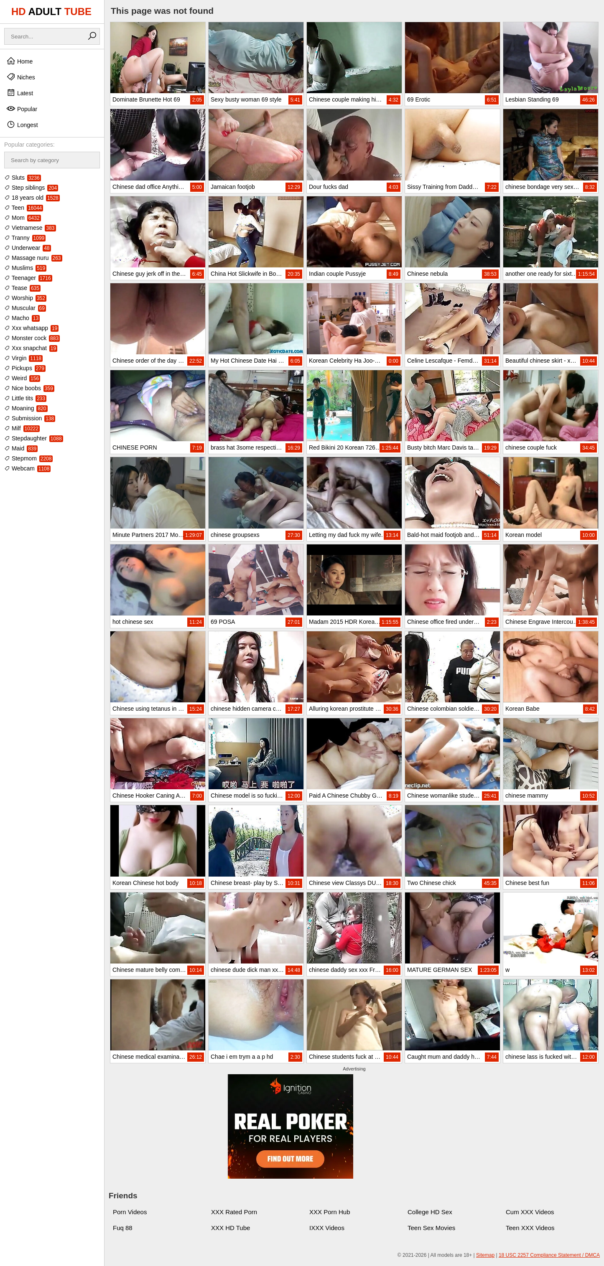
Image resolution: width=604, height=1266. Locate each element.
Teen (23, 207)
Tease (22, 288)
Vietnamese (30, 227)
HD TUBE (51, 11)
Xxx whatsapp (31, 328)
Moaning (26, 408)
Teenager (28, 278)
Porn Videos (130, 1211)
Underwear (27, 247)
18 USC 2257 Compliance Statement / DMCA (549, 1255)
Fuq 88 (123, 1227)
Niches (20, 76)
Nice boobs (29, 388)
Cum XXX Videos (530, 1211)
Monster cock (32, 338)
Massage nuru (33, 257)
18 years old (32, 197)
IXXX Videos (326, 1227)
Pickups (25, 368)
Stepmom (28, 458)
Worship (25, 298)
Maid (21, 448)
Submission (29, 418)
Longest (22, 124)
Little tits (25, 398)
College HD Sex (430, 1211)
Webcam (27, 468)
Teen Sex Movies (431, 1227)
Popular (21, 108)
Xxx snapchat (30, 348)
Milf (22, 428)
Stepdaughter (33, 438)
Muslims (25, 267)
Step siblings (31, 187)
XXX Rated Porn (234, 1211)
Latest (19, 92)
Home (19, 61)
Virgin (23, 358)
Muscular (25, 308)
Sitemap (485, 1255)
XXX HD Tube (230, 1227)
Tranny (25, 237)
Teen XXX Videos (530, 1227)
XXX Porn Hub (329, 1211)
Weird (22, 378)
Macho (22, 318)
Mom (22, 217)
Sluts (22, 177)
